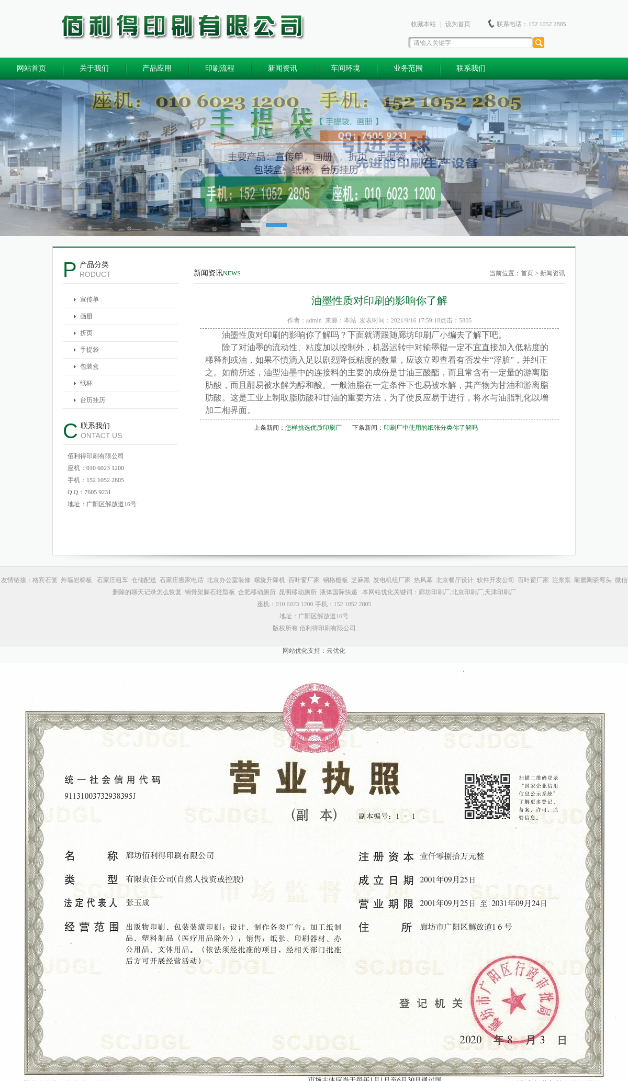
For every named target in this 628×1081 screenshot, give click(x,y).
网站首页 (31, 68)
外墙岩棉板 (77, 580)
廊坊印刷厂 (419, 334)
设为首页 (457, 24)
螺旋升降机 (269, 580)
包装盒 (89, 366)
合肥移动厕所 (257, 592)
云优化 (336, 650)
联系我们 (471, 68)
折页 (86, 333)
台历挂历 (92, 400)
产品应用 (157, 68)
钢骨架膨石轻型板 (210, 592)
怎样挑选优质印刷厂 (313, 427)
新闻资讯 (282, 68)
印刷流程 (219, 68)
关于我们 (94, 68)
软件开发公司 (495, 580)
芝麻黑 (360, 580)
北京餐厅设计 (455, 580)
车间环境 (345, 68)
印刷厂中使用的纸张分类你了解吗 (431, 427)
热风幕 (423, 580)
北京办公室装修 (229, 580)
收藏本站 (423, 24)
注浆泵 (561, 580)
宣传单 (89, 299)
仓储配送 (143, 580)
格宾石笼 (45, 580)
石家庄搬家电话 (182, 580)
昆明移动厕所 (298, 592)
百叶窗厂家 (304, 580)
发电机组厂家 (392, 580)
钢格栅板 (335, 580)
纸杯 (86, 383)
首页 (527, 273)
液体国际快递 (338, 592)
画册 (86, 316)
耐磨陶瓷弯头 (593, 580)
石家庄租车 (112, 580)
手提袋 (89, 349)
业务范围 (408, 68)
